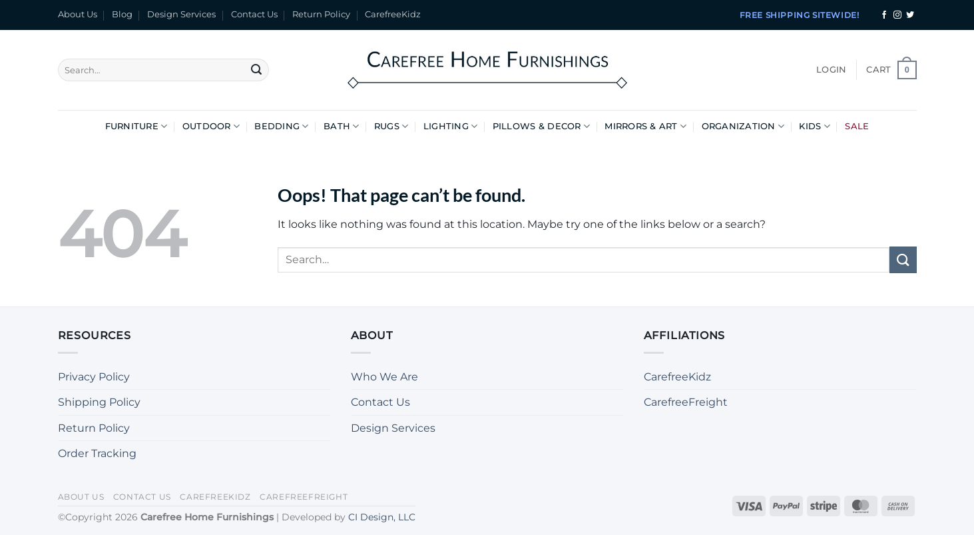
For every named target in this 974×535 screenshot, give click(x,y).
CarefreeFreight (686, 402)
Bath (341, 126)
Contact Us (254, 14)
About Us (77, 14)
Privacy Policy (94, 376)
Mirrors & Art (645, 126)
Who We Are (384, 376)
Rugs (391, 126)
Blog (122, 14)
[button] (831, 70)
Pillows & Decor (541, 126)
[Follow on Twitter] (910, 15)
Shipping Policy (99, 402)
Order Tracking (97, 453)
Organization (743, 126)
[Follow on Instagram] (897, 15)
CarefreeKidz (393, 14)
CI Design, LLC (381, 517)
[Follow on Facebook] (884, 15)
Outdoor (211, 126)
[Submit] (256, 70)
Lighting (450, 126)
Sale (857, 126)
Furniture (136, 126)
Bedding (281, 126)
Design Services (181, 14)
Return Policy (321, 14)
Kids (814, 126)
